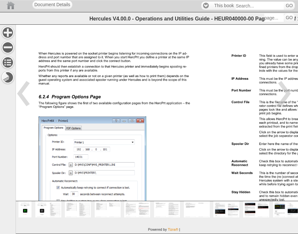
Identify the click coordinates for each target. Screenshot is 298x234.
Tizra (173, 229)
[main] (157, 129)
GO (289, 6)
